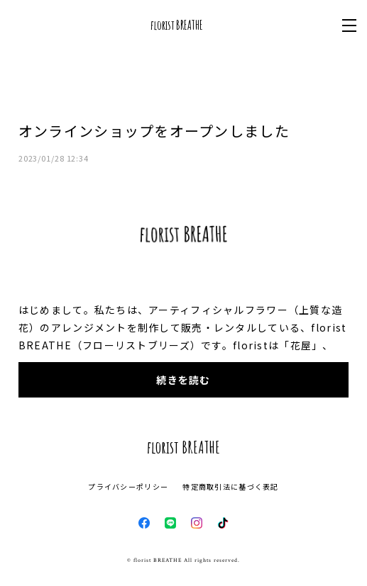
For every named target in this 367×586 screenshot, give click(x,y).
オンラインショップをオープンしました (154, 130)
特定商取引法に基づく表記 (230, 486)
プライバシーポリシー (128, 486)
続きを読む (183, 380)
